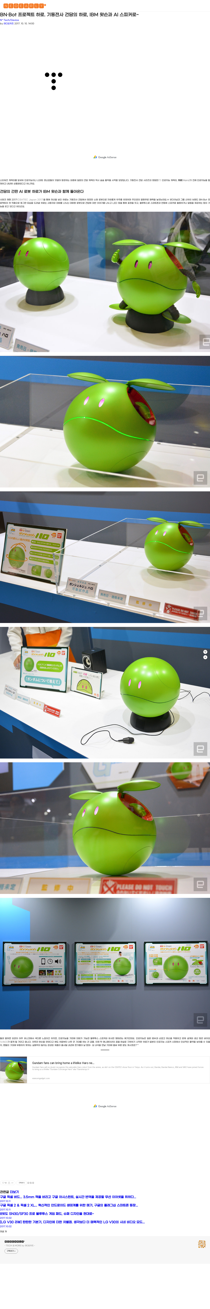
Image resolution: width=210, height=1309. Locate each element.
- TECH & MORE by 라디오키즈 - (20, 1246)
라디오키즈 (9, 23)
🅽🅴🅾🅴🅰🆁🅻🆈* (24, 7)
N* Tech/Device (9, 20)
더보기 (14, 1192)
